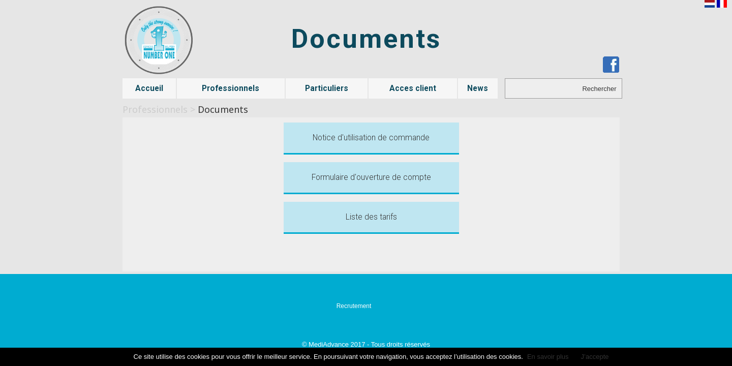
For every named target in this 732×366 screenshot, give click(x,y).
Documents (223, 109)
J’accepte (595, 356)
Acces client (412, 88)
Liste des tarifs (371, 217)
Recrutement (354, 306)
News (477, 88)
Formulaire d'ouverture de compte (371, 177)
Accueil (149, 88)
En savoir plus (548, 356)
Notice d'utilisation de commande (371, 137)
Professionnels (230, 88)
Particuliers (326, 88)
